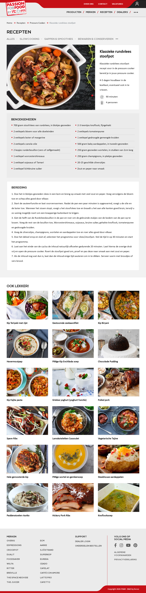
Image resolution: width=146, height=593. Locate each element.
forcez (136, 589)
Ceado (43, 564)
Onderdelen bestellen (88, 546)
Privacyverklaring (125, 560)
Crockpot (12, 550)
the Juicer (13, 582)
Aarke (43, 545)
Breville (12, 573)
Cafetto (45, 582)
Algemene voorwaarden (122, 554)
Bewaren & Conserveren (95, 39)
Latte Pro (46, 578)
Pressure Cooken (37, 23)
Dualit (10, 555)
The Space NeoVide (17, 578)
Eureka (44, 559)
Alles (11, 39)
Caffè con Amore (50, 573)
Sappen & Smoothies (58, 39)
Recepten (106, 12)
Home (9, 23)
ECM (42, 541)
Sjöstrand (46, 550)
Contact (102, 4)
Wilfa (10, 564)
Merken (91, 12)
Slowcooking (29, 39)
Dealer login (82, 541)
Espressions (14, 545)
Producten (74, 12)
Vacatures (117, 4)
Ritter (10, 568)
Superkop (45, 555)
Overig (11, 541)
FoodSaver (13, 559)
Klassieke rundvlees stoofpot (62, 23)
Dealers (122, 12)
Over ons (89, 4)
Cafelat (44, 568)
